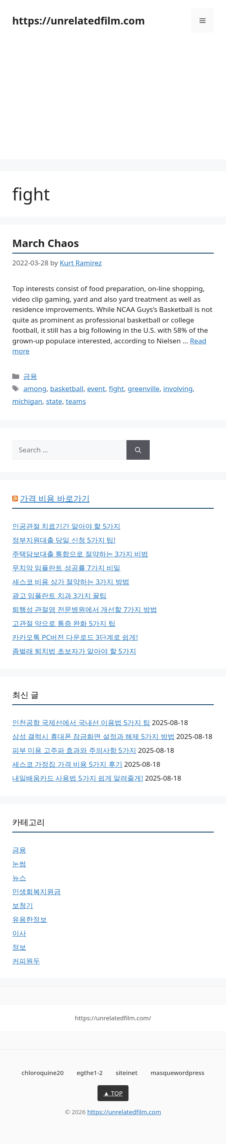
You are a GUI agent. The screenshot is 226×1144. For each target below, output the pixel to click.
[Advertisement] (113, 102)
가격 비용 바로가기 (54, 498)
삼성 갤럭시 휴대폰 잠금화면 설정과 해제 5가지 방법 (93, 736)
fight (116, 388)
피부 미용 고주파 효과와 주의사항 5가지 (74, 750)
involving (178, 388)
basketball (67, 388)
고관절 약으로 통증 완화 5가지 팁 (63, 623)
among (35, 388)
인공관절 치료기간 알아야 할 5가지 (66, 526)
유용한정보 (29, 919)
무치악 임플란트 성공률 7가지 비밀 (66, 567)
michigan (27, 401)
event (96, 388)
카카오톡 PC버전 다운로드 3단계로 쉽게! (75, 637)
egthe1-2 (90, 1072)
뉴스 (19, 877)
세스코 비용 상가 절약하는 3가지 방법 (70, 581)
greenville (144, 388)
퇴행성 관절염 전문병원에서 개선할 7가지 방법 (84, 609)
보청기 (22, 905)
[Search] (138, 450)
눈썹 (19, 863)
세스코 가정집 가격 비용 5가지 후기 (67, 764)
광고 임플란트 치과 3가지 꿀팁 (59, 595)
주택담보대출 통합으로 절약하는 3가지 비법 (80, 554)
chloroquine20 (43, 1072)
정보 (19, 947)
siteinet (126, 1072)
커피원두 (26, 961)
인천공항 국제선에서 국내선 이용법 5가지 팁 (81, 722)
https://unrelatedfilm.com (78, 20)
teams (76, 401)
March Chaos (45, 243)
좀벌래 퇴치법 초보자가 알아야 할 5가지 (74, 651)
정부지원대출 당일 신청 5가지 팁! (63, 540)
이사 (19, 933)
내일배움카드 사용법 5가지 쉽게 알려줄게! (77, 778)
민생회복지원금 (36, 891)
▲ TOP (113, 1093)
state (54, 401)
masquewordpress (177, 1072)
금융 (30, 376)
